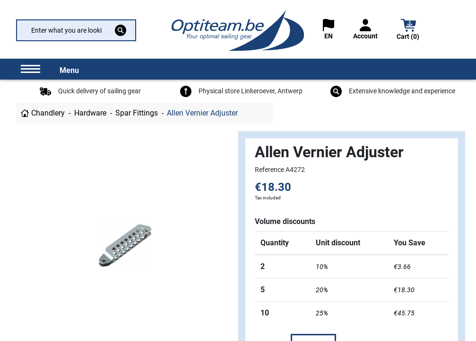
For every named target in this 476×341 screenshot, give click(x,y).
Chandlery (48, 112)
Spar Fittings (136, 112)
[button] (408, 30)
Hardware (90, 112)
